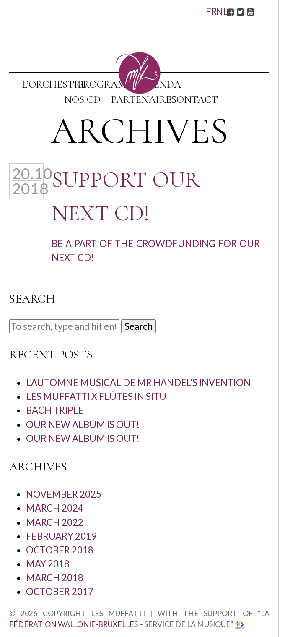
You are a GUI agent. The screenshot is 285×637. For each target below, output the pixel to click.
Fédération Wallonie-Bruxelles (73, 624)
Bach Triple (55, 410)
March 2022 (54, 522)
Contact (194, 100)
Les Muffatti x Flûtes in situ (96, 396)
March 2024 (54, 508)
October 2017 (59, 591)
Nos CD (82, 100)
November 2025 (63, 494)
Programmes (112, 84)
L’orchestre (54, 84)
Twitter (240, 12)
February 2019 (61, 536)
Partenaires (143, 100)
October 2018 (59, 550)
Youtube (250, 12)
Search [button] (138, 326)
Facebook (230, 12)
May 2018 (48, 563)
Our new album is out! (83, 424)
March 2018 (54, 577)
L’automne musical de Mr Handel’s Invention (138, 382)
